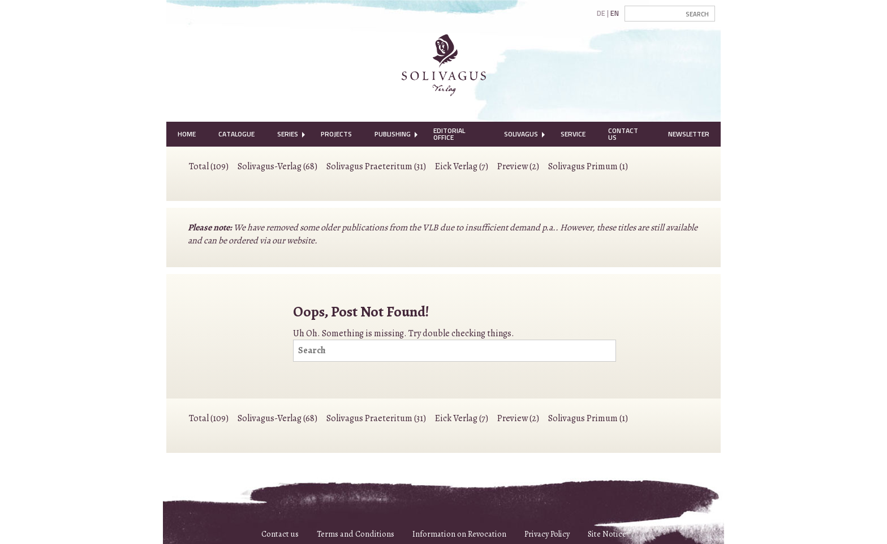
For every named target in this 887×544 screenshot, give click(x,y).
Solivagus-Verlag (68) (277, 166)
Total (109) (209, 166)
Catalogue (236, 133)
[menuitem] (186, 134)
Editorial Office (449, 134)
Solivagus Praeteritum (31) (376, 166)
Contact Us (623, 134)
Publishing (392, 133)
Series (287, 133)
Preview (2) (518, 166)
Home (187, 133)
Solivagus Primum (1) (588, 166)
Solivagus (521, 133)
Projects (336, 133)
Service (573, 133)
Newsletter (688, 133)
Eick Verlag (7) (461, 166)
